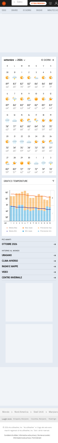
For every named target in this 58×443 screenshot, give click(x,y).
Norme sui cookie (44, 435)
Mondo (5, 412)
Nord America (21, 412)
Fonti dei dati (36, 438)
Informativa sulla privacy (28, 435)
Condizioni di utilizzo (11, 435)
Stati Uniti (39, 412)
